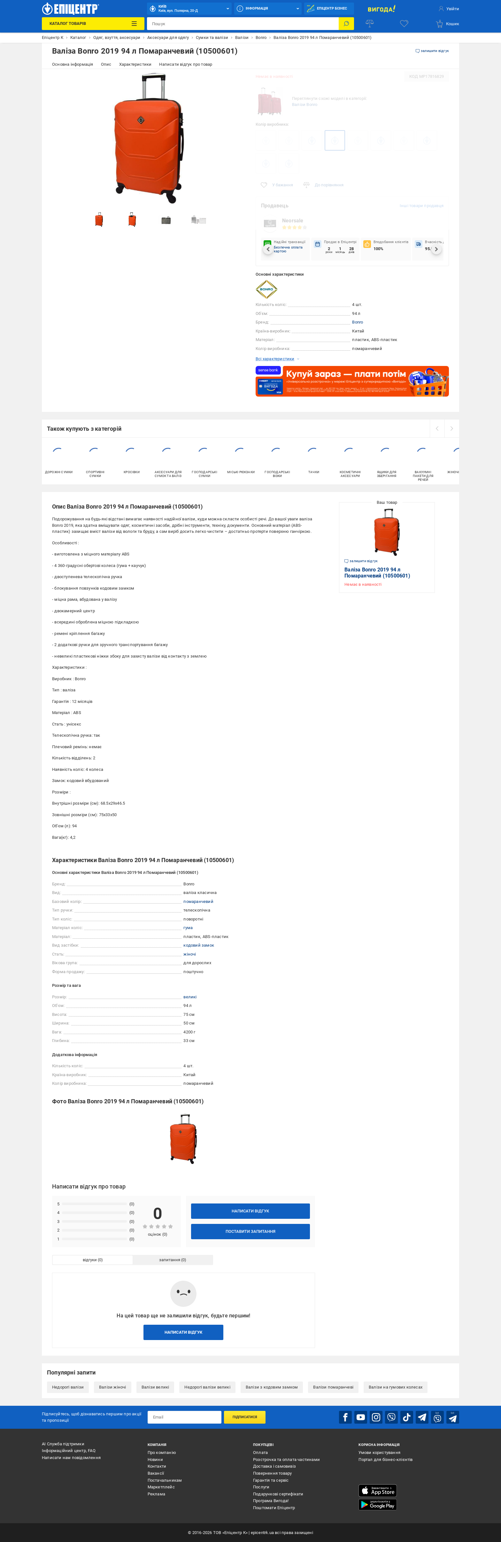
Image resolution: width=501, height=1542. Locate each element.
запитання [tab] (169, 1259)
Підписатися (245, 1417)
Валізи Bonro (304, 104)
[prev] (437, 428)
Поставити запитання (250, 1231)
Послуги (261, 1487)
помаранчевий (198, 901)
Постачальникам (165, 1480)
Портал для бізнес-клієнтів (385, 1459)
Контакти (157, 1466)
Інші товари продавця (421, 205)
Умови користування (379, 1452)
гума (188, 927)
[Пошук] (346, 23)
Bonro (357, 322)
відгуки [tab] (90, 1259)
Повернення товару (272, 1473)
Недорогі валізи (68, 1387)
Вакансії (156, 1473)
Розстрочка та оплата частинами (286, 1459)
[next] (451, 428)
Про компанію (162, 1452)
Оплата (260, 1452)
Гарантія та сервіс (271, 1480)
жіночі (189, 954)
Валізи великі (155, 1387)
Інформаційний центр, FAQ (69, 1450)
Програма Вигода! (271, 1500)
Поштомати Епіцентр (274, 1507)
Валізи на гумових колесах (395, 1387)
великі (190, 996)
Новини (155, 1459)
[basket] (447, 23)
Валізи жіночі (112, 1387)
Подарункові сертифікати (278, 1494)
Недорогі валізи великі (207, 1387)
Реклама (156, 1494)
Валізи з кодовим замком (272, 1387)
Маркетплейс (161, 1487)
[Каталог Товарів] (93, 23)
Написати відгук (250, 1211)
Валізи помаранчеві (333, 1387)
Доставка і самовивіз (274, 1466)
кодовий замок (198, 945)
